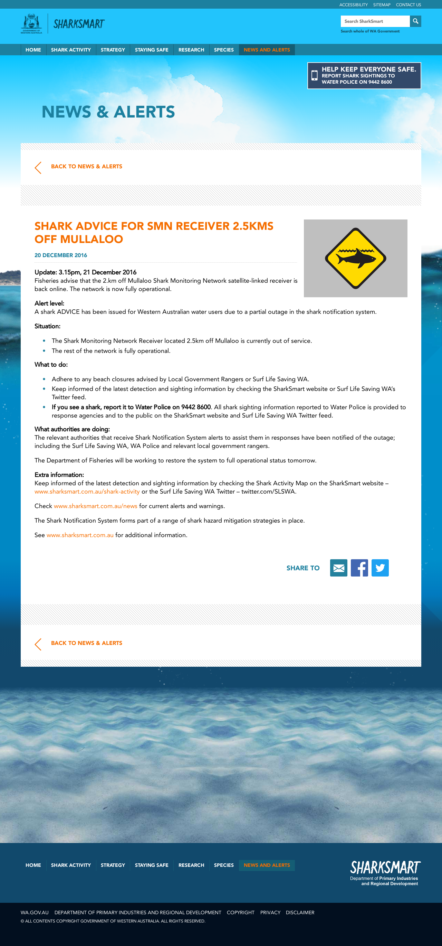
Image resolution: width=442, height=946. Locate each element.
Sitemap (382, 4)
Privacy (270, 913)
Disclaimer (300, 913)
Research (191, 50)
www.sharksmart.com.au (80, 535)
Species (224, 50)
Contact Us (408, 4)
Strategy (113, 50)
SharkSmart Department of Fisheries (385, 873)
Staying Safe (152, 50)
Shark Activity (71, 50)
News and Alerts (267, 50)
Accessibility (353, 4)
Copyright (240, 913)
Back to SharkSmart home (82, 24)
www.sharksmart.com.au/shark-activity (87, 491)
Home (33, 50)
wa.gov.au (35, 913)
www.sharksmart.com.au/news (95, 506)
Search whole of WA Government (370, 31)
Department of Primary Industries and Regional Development (138, 913)
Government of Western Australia (31, 23)
